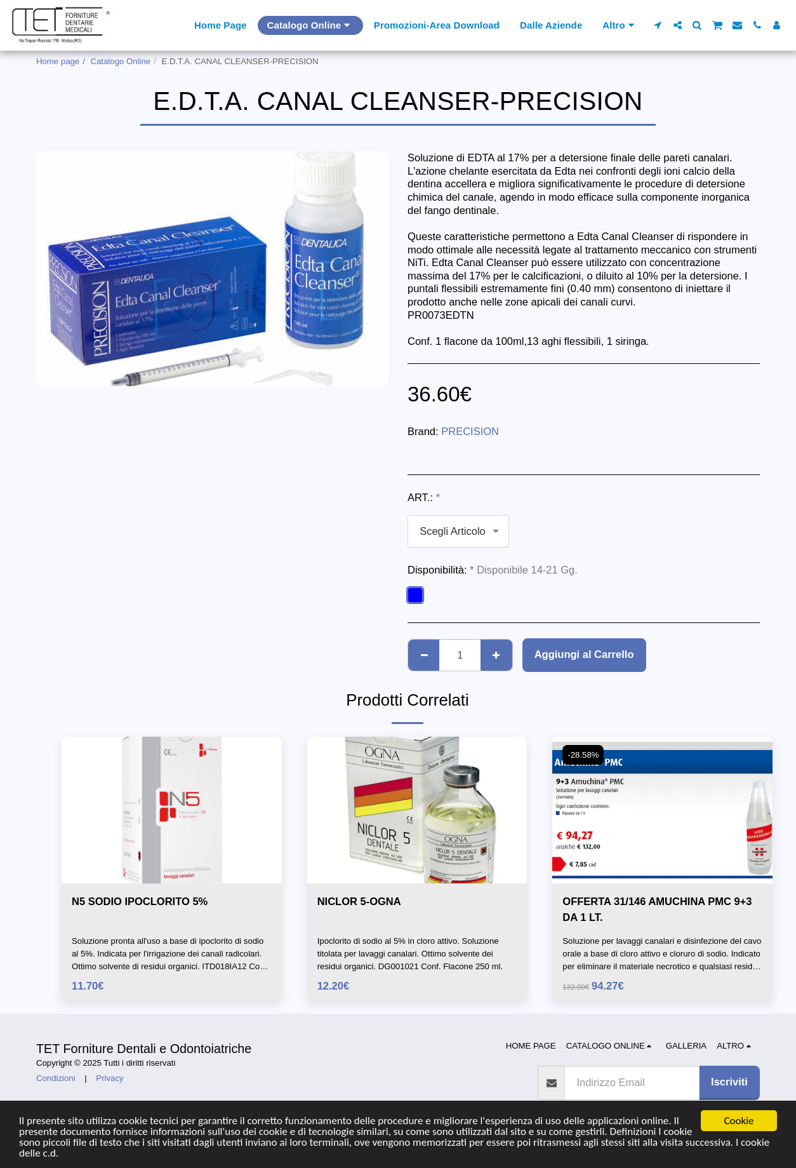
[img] (172, 810)
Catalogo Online (121, 61)
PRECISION (470, 431)
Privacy (109, 1078)
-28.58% (583, 755)
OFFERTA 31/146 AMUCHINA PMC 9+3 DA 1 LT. (657, 909)
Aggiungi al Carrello (584, 654)
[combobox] (458, 531)
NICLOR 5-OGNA (359, 901)
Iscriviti (729, 1081)
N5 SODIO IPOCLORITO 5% (140, 901)
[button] (658, 25)
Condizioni (56, 1078)
